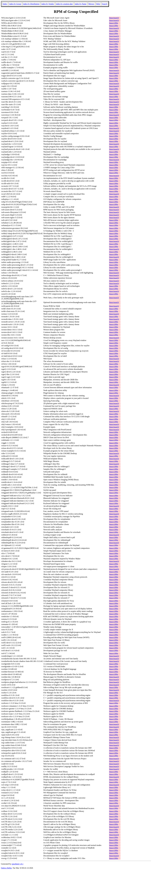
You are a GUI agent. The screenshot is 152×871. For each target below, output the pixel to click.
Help (98, 4)
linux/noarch (114, 18)
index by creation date (64, 4)
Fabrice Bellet (6, 868)
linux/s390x (113, 23)
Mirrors (91, 4)
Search (104, 4)
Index (5, 4)
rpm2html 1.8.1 (17, 864)
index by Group (15, 4)
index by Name (80, 4)
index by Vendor (47, 4)
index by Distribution (31, 4)
